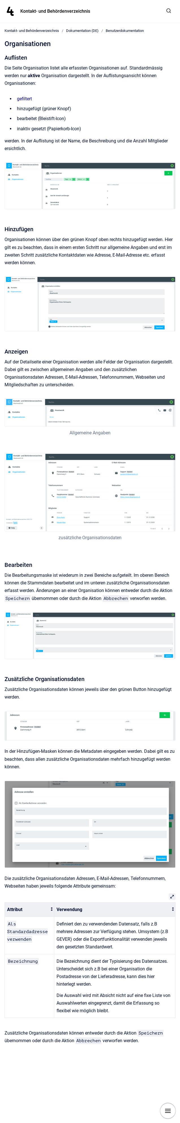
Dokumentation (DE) (82, 31)
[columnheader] (29, 909)
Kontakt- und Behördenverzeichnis (55, 11)
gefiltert (24, 98)
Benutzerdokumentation (125, 31)
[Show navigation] (167, 1110)
